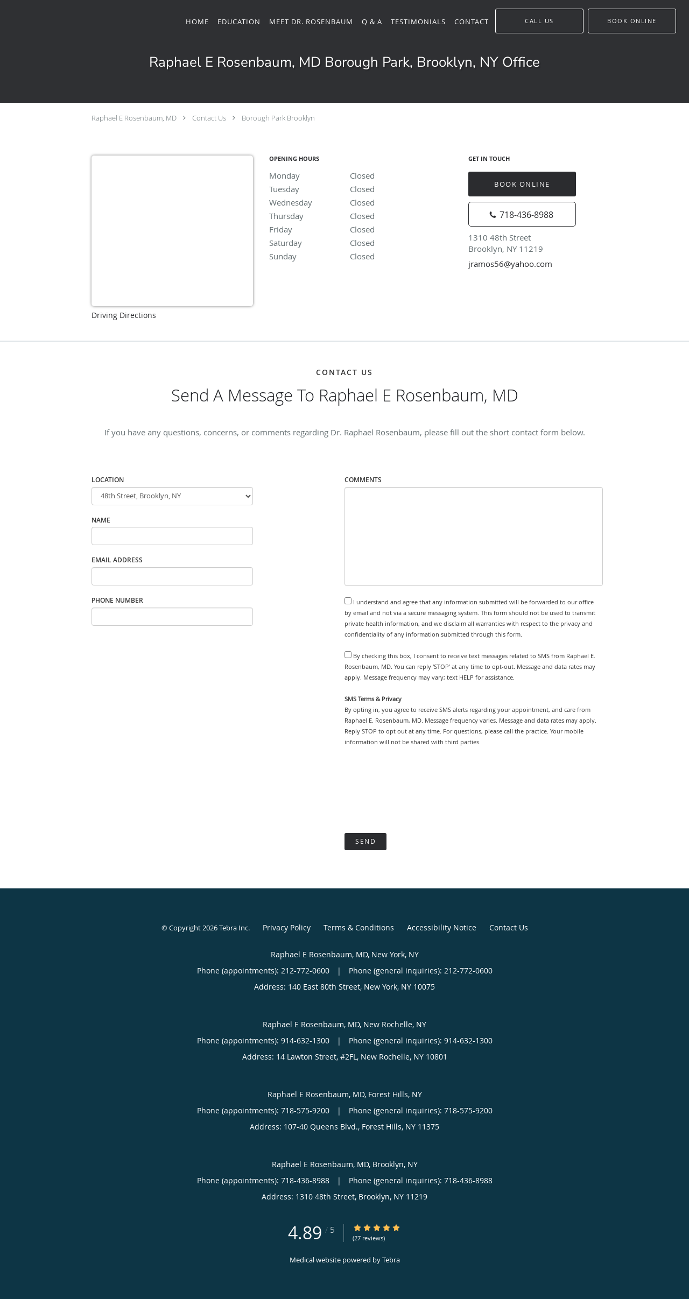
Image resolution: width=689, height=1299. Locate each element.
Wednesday (363, 202)
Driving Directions (124, 315)
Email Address (117, 559)
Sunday (363, 256)
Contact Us (209, 118)
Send (365, 841)
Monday (363, 175)
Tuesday (363, 188)
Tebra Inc (233, 928)
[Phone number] (522, 214)
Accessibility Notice (441, 927)
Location (108, 479)
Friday (363, 229)
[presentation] (426, 790)
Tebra (391, 1260)
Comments (363, 479)
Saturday (363, 242)
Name (101, 520)
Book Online (522, 184)
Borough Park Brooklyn (278, 118)
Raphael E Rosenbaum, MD (134, 118)
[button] (632, 21)
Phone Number (117, 600)
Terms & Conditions (359, 927)
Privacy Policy (287, 927)
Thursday (363, 215)
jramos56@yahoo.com (510, 263)
